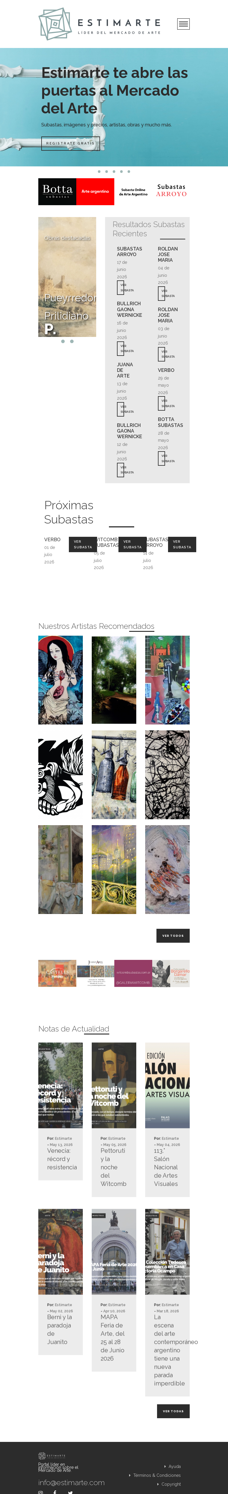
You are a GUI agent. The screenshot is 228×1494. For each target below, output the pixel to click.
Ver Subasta (83, 544)
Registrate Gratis (71, 143)
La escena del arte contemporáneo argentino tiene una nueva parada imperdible (167, 1375)
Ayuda (172, 1466)
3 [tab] (114, 171)
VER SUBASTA (122, 287)
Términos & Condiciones (155, 1475)
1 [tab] (99, 171)
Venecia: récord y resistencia (60, 1184)
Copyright (169, 1484)
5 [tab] (129, 171)
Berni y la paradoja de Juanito (59, 1355)
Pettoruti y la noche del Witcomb (113, 1192)
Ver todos (173, 935)
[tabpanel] (114, 107)
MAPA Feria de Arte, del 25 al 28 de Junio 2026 (112, 1363)
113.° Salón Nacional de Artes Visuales (166, 1192)
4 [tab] (121, 171)
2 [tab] (106, 171)
